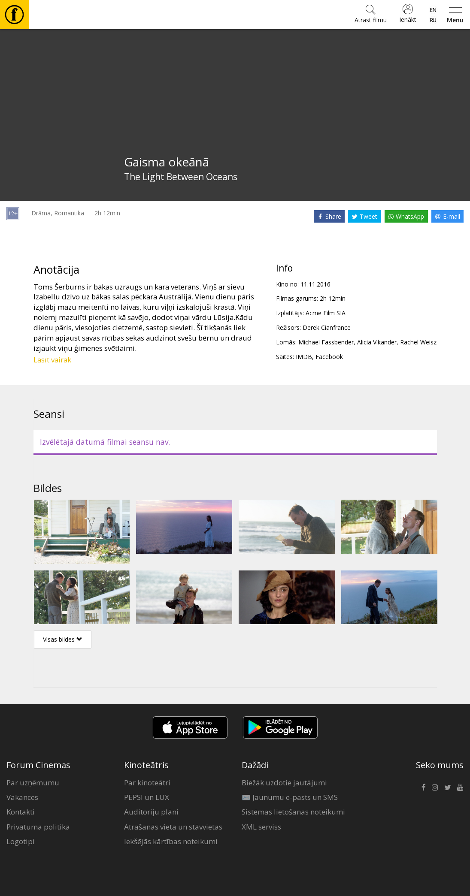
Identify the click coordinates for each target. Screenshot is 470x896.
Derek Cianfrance (327, 327)
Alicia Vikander (377, 342)
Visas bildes (62, 639)
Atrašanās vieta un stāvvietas (173, 827)
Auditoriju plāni (151, 812)
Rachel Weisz (418, 342)
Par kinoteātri (147, 782)
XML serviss (261, 827)
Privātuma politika (38, 827)
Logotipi (20, 841)
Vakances (22, 797)
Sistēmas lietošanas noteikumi (293, 812)
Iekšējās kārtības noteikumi (171, 841)
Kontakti (20, 812)
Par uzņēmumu (32, 782)
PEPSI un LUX (146, 797)
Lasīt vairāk (52, 360)
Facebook (329, 357)
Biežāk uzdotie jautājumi (284, 782)
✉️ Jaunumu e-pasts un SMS (290, 797)
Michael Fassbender (326, 342)
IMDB (304, 357)
